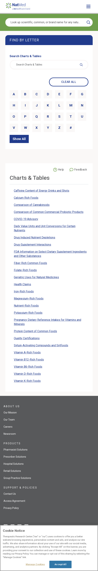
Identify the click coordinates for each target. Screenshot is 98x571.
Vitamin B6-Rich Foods (28, 366)
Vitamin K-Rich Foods (27, 381)
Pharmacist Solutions (16, 449)
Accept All (60, 564)
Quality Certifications (27, 338)
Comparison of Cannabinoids (32, 205)
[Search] (88, 22)
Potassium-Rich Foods (28, 312)
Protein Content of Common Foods (35, 331)
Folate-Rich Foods (25, 270)
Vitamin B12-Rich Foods (29, 359)
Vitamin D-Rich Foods (27, 373)
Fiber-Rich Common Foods (30, 263)
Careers (8, 426)
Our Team (9, 419)
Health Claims (22, 284)
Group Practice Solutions (17, 478)
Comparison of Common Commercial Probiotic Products (48, 212)
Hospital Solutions (14, 463)
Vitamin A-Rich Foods (27, 352)
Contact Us (10, 493)
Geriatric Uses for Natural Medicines (36, 277)
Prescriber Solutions (15, 456)
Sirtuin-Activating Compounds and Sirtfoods (41, 345)
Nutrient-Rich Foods (26, 305)
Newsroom (10, 433)
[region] (49, 548)
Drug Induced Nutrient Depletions (34, 237)
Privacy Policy (11, 508)
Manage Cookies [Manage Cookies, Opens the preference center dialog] (35, 564)
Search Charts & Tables (25, 56)
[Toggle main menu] (88, 6)
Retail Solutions (12, 471)
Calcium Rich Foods (26, 197)
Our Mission (10, 412)
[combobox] (49, 65)
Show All (19, 139)
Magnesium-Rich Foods (28, 298)
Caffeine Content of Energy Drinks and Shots (41, 190)
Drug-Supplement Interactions (32, 244)
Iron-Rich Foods (24, 291)
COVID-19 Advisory (26, 219)
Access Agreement (14, 500)
